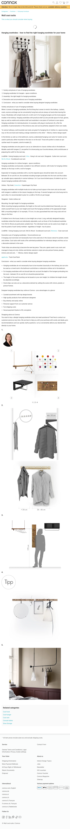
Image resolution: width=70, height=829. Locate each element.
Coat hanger (7, 715)
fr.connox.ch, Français (9, 804)
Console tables (8, 720)
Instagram (3, 817)
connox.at (5, 794)
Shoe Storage (7, 723)
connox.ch (5, 797)
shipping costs (37, 738)
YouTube (20, 817)
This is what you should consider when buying (17, 19)
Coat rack (6, 718)
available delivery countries (57, 7)
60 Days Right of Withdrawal (11, 767)
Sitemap (40, 779)
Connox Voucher (42, 773)
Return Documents (8, 770)
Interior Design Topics (44, 761)
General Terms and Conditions (12, 750)
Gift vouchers (41, 770)
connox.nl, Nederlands (9, 807)
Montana (54, 231)
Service (4, 744)
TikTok (16, 817)
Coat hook (6, 712)
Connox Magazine (43, 776)
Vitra (27, 156)
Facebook (6, 817)
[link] (64, 2)
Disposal (5, 773)
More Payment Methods (10, 764)
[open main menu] (67, 2)
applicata (5, 257)
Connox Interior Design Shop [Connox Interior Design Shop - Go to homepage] (9, 2)
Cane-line (17, 185)
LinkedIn (10, 817)
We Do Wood (6, 159)
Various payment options (45, 783)
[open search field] (53, 2)
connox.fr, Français (8, 800)
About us (40, 756)
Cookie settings (21, 752)
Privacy (13, 752)
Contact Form (41, 744)
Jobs (38, 764)
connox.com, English (9, 788)
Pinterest (13, 817)
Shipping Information (9, 761)
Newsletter (40, 767)
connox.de (5, 791)
